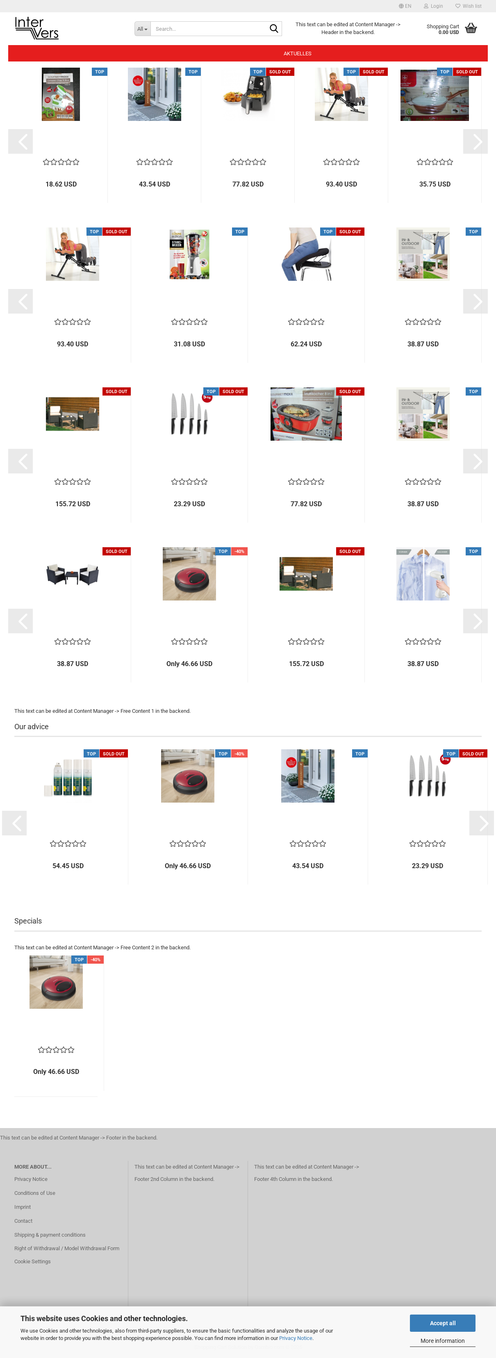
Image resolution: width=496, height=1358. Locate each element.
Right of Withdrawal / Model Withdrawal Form (66, 1248)
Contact (23, 1221)
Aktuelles (298, 53)
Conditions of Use (34, 1193)
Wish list (468, 6)
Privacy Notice (295, 1338)
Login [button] (433, 6)
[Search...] (142, 28)
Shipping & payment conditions (50, 1235)
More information (443, 1341)
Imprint (22, 1207)
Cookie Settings (32, 1261)
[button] (405, 6)
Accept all (443, 1323)
